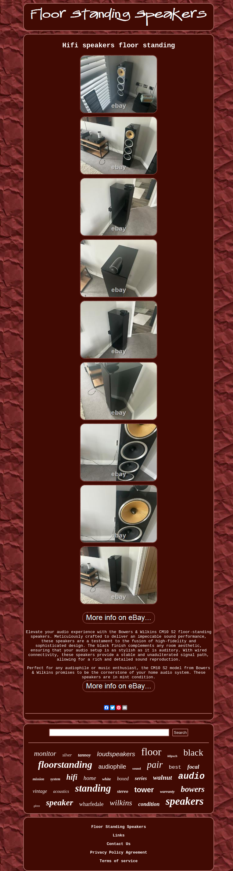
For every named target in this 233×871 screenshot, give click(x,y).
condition (149, 804)
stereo (122, 791)
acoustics (61, 791)
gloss (37, 805)
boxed (123, 778)
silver (67, 755)
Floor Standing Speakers (118, 827)
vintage (40, 791)
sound (136, 768)
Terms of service (119, 861)
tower (144, 789)
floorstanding (65, 764)
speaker (59, 802)
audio (191, 776)
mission (38, 779)
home (90, 778)
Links (118, 835)
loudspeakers (116, 753)
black (193, 752)
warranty (167, 791)
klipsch (172, 756)
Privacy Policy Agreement (118, 852)
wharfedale (91, 804)
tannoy (84, 755)
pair (155, 764)
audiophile (112, 766)
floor (151, 751)
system (55, 779)
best (175, 767)
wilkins (121, 802)
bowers (193, 789)
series (141, 778)
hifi (71, 777)
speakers (184, 801)
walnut (162, 777)
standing (93, 788)
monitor (45, 753)
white (106, 779)
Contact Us (119, 844)
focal (193, 766)
